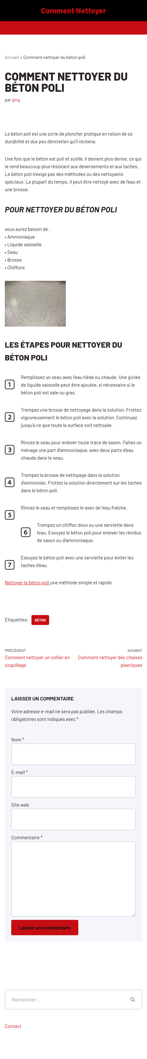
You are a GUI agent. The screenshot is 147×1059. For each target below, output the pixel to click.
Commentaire (26, 837)
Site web (20, 805)
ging (16, 99)
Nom (17, 739)
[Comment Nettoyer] (73, 10)
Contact (13, 1026)
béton (40, 620)
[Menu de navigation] (73, 27)
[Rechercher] (64, 999)
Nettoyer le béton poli (27, 582)
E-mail (19, 772)
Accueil (12, 57)
